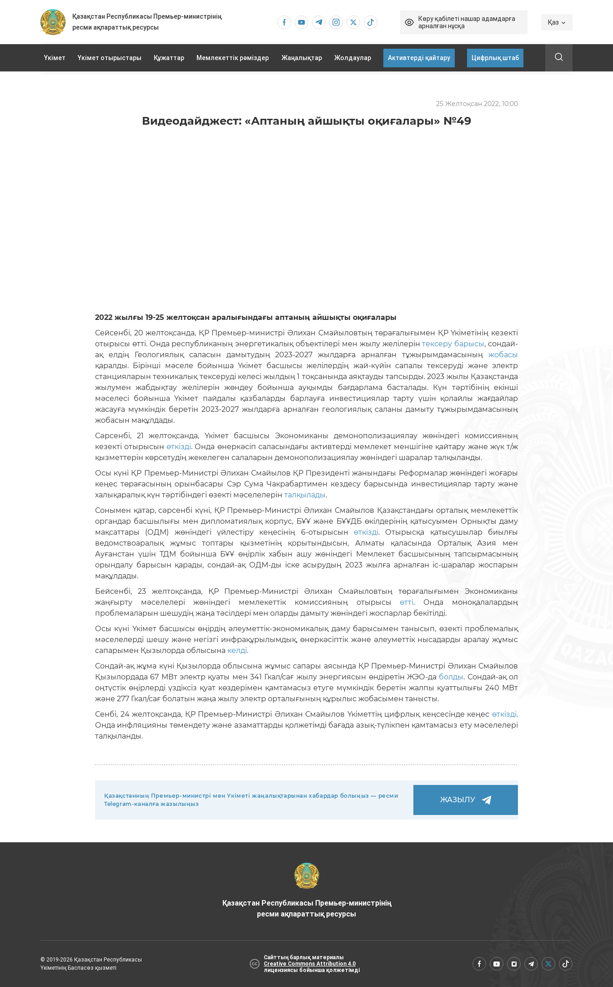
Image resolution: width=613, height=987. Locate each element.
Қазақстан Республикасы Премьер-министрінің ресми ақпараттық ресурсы (306, 890)
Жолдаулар (352, 57)
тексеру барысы (453, 343)
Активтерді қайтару (419, 57)
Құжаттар (169, 57)
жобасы (503, 354)
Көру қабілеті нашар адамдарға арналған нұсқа (466, 22)
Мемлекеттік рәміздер (232, 57)
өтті (406, 602)
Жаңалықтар (301, 57)
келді (237, 650)
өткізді (178, 446)
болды (451, 677)
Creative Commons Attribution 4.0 (310, 964)
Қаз (557, 22)
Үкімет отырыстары (109, 57)
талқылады (305, 495)
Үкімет (54, 57)
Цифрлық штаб (495, 57)
